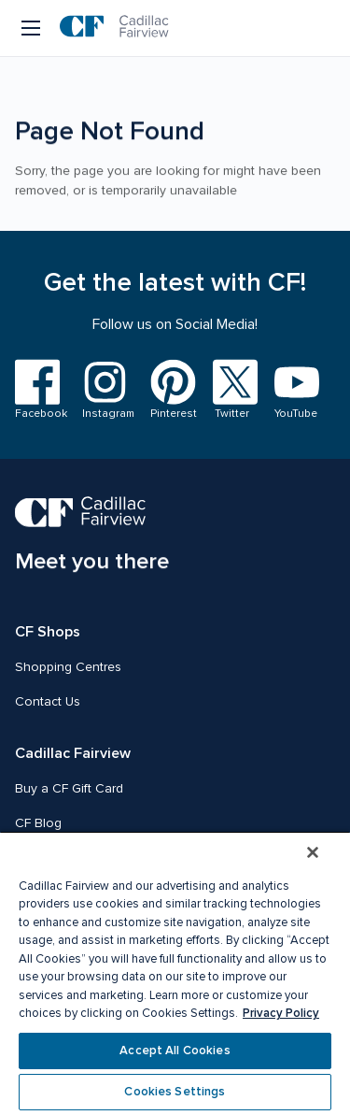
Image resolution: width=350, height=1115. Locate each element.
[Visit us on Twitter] (232, 390)
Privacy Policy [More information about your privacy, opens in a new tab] (281, 1013)
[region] (175, 973)
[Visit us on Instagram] (104, 390)
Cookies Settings (174, 1091)
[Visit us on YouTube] (293, 391)
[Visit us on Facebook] (37, 390)
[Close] (312, 852)
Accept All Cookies (174, 1050)
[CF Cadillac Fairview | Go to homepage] (114, 28)
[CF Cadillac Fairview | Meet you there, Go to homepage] (92, 536)
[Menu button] (32, 28)
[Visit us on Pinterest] (170, 390)
